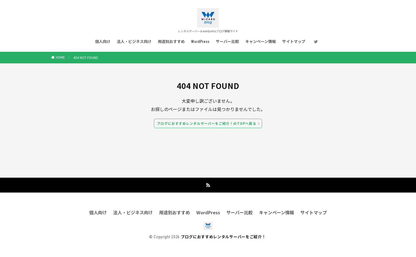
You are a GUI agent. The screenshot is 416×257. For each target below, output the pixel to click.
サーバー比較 (227, 41)
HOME (60, 57)
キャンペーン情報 (260, 41)
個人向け (102, 41)
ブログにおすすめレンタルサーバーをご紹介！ (223, 237)
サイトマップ (293, 41)
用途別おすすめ (171, 41)
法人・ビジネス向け (134, 41)
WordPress (200, 41)
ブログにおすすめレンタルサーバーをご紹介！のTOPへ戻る (206, 123)
